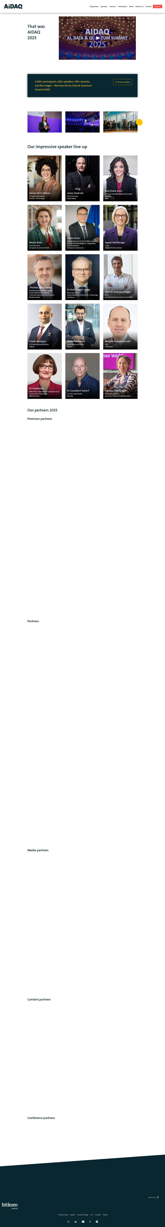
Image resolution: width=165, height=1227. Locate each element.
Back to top (153, 1197)
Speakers (104, 6)
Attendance (122, 6)
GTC (91, 1215)
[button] (44, 132)
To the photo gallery (122, 82)
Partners (113, 6)
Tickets (105, 1215)
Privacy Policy (63, 1215)
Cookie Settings (82, 1215)
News (131, 6)
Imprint (72, 1215)
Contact (98, 1215)
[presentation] (25, 122)
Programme (94, 6)
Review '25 (139, 6)
